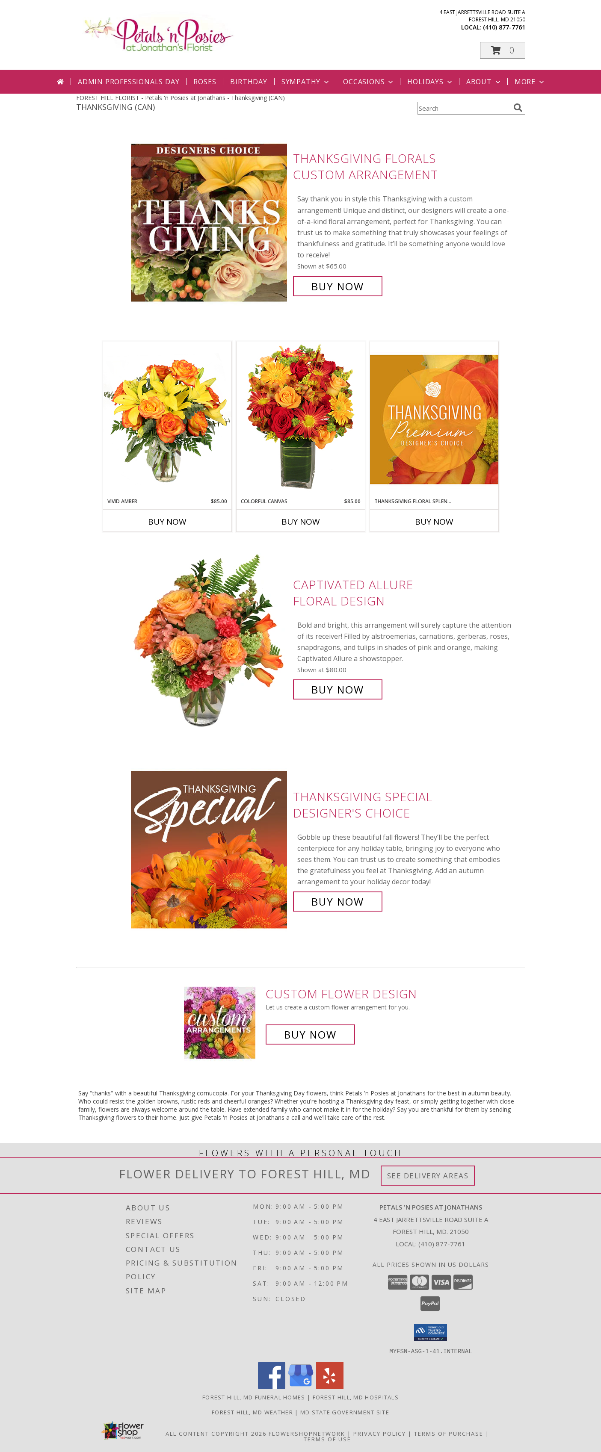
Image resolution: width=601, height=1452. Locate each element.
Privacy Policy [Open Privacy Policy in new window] (379, 1433)
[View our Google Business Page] (300, 1386)
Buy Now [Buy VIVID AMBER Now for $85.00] (167, 521)
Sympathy (306, 81)
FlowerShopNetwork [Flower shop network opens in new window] (307, 1433)
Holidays (430, 81)
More (530, 81)
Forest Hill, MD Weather (252, 1412)
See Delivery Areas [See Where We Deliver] (428, 1175)
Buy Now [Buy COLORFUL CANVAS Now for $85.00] (300, 521)
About (484, 81)
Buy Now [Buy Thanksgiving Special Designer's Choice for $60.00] (337, 901)
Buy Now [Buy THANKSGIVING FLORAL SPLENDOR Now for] (434, 521)
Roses (204, 81)
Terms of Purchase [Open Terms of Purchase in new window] (448, 1433)
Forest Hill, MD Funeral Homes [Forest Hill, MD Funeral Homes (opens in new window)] (253, 1397)
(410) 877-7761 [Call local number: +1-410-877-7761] (504, 27)
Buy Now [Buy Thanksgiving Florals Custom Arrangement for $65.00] (337, 286)
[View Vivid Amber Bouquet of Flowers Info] (167, 419)
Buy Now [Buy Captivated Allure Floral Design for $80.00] (337, 689)
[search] (518, 107)
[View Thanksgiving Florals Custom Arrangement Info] (210, 222)
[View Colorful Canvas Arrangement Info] (301, 419)
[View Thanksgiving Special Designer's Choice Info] (210, 849)
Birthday (248, 81)
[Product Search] (463, 108)
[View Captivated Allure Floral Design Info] (210, 637)
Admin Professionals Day (128, 81)
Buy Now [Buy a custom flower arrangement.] (310, 1034)
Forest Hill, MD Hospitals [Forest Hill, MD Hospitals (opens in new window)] (356, 1397)
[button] (502, 50)
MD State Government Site (344, 1412)
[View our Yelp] (329, 1386)
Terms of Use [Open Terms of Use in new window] (327, 1439)
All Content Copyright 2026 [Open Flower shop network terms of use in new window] (216, 1433)
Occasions (369, 81)
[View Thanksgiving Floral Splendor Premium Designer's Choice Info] (434, 419)
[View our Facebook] (271, 1386)
